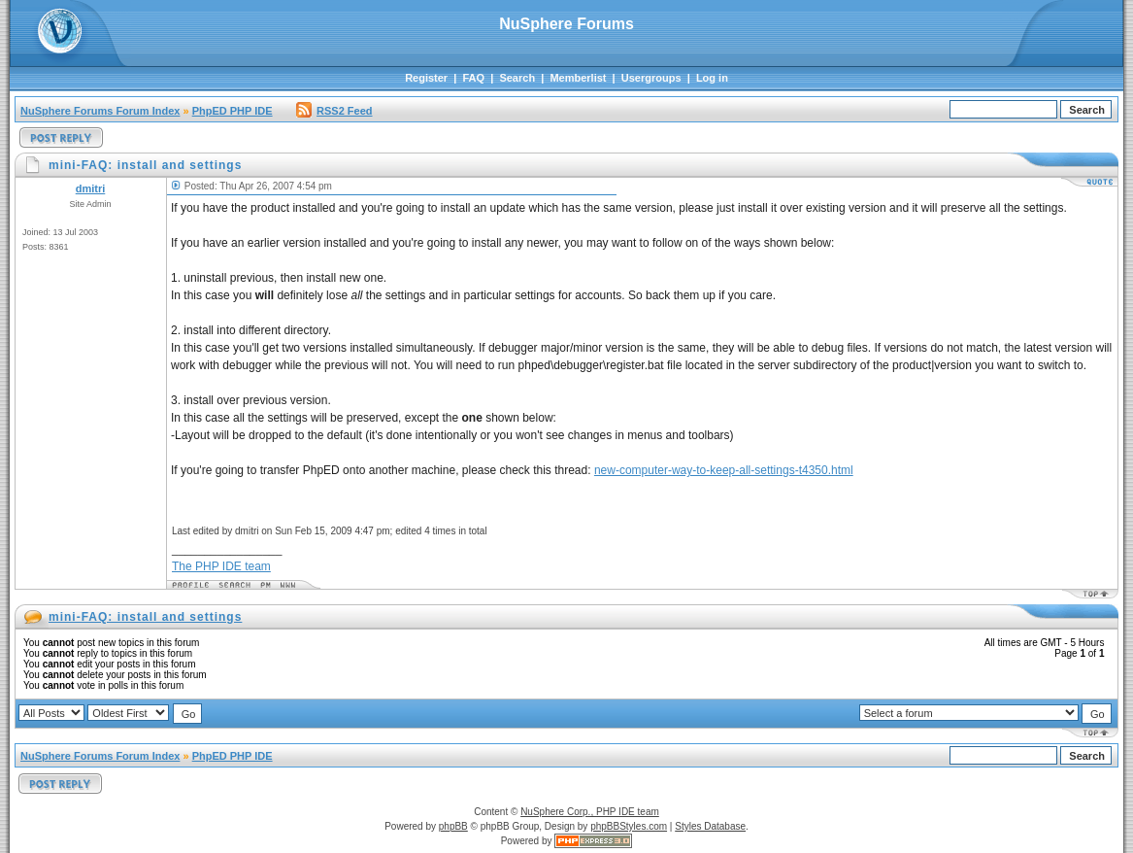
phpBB (453, 826)
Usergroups (651, 78)
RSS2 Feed (334, 111)
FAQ (473, 78)
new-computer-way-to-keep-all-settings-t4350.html (723, 470)
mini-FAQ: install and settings (145, 617)
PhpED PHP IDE (232, 111)
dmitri (91, 188)
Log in (712, 78)
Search (517, 78)
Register (426, 78)
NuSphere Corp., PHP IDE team (589, 811)
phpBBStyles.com (628, 826)
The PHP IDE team (221, 566)
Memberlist (578, 78)
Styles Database (710, 826)
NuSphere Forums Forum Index (100, 111)
